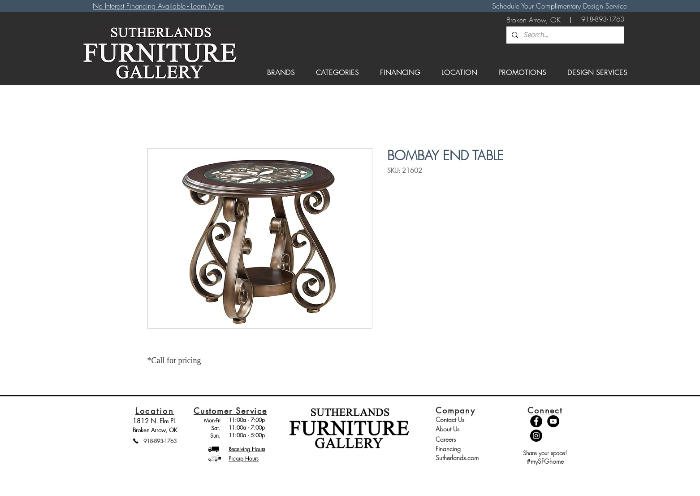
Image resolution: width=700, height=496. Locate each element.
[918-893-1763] (603, 19)
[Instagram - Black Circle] (536, 436)
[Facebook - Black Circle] (536, 421)
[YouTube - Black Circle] (553, 421)
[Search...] (564, 35)
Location (154, 410)
